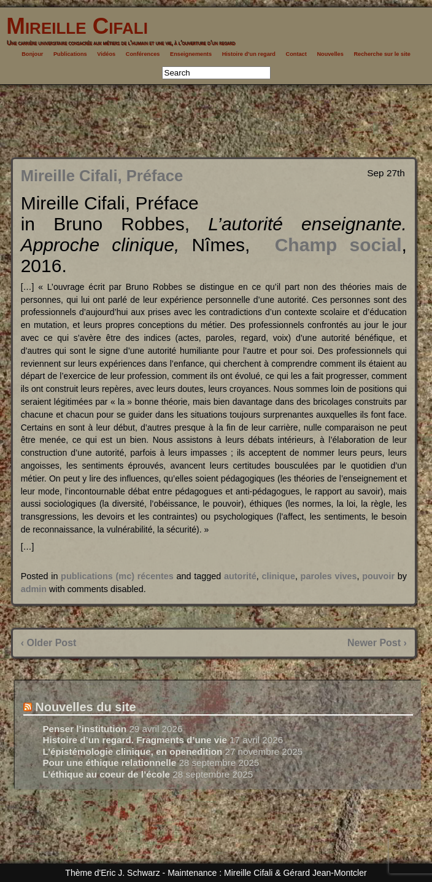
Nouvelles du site (85, 707)
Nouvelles (330, 54)
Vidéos (106, 54)
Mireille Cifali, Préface (102, 175)
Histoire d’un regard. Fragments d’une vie (134, 740)
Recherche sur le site (381, 54)
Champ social (338, 245)
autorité (240, 576)
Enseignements (191, 54)
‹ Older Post (49, 643)
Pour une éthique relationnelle (109, 762)
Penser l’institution (84, 729)
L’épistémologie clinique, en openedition (132, 751)
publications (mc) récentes (117, 576)
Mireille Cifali (74, 26)
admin (34, 589)
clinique (278, 576)
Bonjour (32, 54)
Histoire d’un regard (249, 54)
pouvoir (378, 576)
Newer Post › (377, 643)
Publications (70, 54)
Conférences (143, 54)
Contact (296, 54)
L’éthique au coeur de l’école (106, 774)
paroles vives (329, 576)
